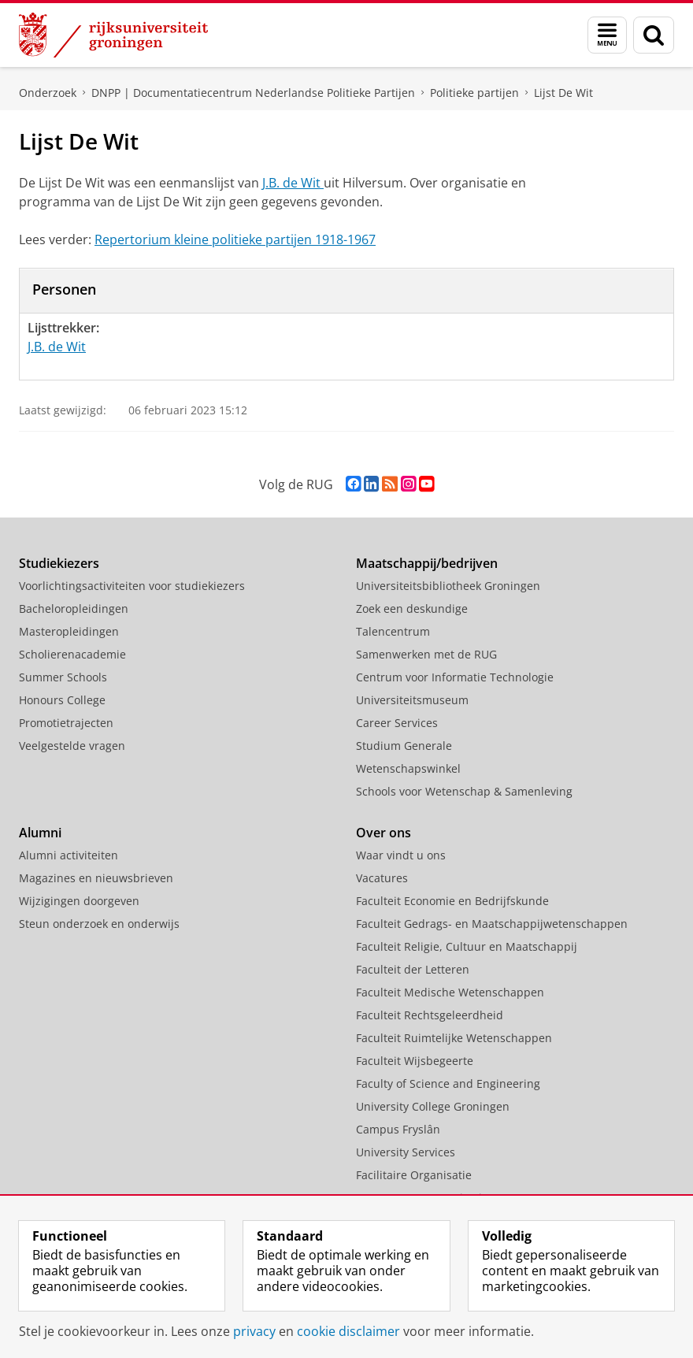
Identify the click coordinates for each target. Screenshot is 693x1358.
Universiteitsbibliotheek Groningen (448, 585)
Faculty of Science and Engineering (448, 1083)
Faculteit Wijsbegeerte (414, 1060)
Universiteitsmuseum (412, 699)
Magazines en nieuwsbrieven (96, 877)
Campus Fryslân (398, 1129)
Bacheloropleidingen (73, 608)
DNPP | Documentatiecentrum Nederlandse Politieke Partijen (253, 92)
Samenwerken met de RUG (426, 654)
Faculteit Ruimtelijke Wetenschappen (454, 1037)
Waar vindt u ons (401, 855)
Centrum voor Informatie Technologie (455, 677)
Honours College (62, 699)
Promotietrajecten (66, 722)
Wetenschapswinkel (408, 768)
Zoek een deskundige (412, 608)
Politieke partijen (474, 92)
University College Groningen (433, 1106)
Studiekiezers (59, 563)
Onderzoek (47, 92)
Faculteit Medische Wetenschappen (450, 992)
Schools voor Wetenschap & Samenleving (464, 791)
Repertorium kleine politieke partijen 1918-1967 (235, 239)
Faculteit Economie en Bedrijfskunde (452, 900)
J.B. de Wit (293, 182)
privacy (254, 1331)
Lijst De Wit (563, 92)
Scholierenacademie (72, 654)
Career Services (397, 722)
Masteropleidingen (69, 631)
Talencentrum (393, 631)
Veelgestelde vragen (72, 745)
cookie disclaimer (348, 1331)
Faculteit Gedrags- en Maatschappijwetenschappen (492, 923)
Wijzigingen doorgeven (79, 900)
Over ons (383, 832)
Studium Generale (404, 745)
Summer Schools (63, 677)
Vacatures (382, 877)
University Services (405, 1152)
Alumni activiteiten (68, 855)
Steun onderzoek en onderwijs (99, 923)
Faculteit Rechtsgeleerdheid (429, 1014)
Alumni (40, 832)
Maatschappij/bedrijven (427, 563)
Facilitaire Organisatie (414, 1174)
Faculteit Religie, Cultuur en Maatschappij (466, 946)
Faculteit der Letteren (412, 969)
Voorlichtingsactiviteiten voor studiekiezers (132, 585)
